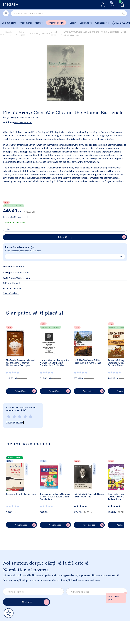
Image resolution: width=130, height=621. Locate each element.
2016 (12, 288)
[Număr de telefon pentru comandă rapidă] (64, 256)
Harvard (11, 283)
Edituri (72, 22)
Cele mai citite (9, 22)
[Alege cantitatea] (65, 229)
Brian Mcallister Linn (28, 117)
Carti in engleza (22, 33)
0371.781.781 (121, 22)
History (35, 33)
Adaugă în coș (25, 391)
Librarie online (8, 33)
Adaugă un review (14, 423)
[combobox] (69, 13)
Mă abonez (35, 602)
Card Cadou (85, 22)
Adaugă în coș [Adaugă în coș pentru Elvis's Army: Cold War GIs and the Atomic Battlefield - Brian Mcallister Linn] (92, 237)
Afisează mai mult (11, 293)
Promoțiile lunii (56, 22)
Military (45, 33)
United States (54, 33)
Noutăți (39, 22)
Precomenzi (25, 22)
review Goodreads (23, 122)
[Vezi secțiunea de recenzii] (12, 372)
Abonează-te (102, 22)
